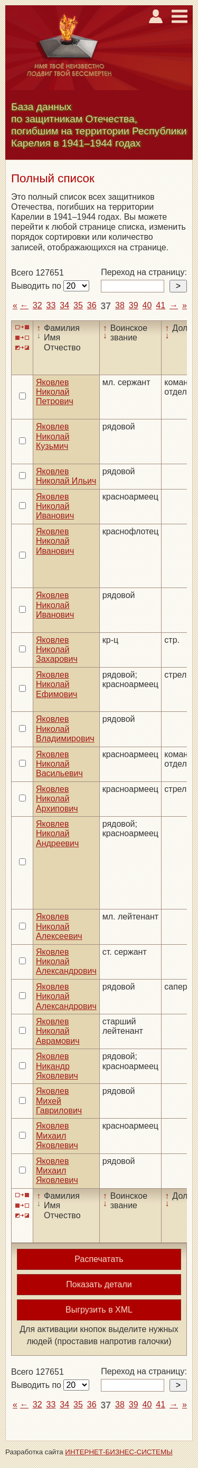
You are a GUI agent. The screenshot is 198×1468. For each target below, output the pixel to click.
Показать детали (98, 1284)
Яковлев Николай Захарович (57, 649)
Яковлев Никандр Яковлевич (57, 1066)
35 (78, 305)
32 (37, 305)
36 (92, 305)
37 (106, 306)
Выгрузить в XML (99, 1309)
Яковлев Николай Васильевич (59, 764)
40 (147, 305)
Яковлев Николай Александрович (66, 961)
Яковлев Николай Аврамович (58, 1031)
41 (160, 305)
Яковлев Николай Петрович (54, 392)
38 (120, 305)
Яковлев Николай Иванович (55, 506)
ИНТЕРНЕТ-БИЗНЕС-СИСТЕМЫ (119, 1452)
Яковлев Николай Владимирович (65, 729)
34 (64, 305)
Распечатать (98, 1259)
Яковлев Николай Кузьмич (52, 436)
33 (51, 305)
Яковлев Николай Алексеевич (59, 926)
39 (133, 305)
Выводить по (37, 285)
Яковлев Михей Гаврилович (59, 1101)
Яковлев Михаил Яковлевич (57, 1135)
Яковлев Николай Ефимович (56, 684)
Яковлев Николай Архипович (57, 799)
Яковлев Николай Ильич (66, 476)
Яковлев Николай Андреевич (57, 833)
